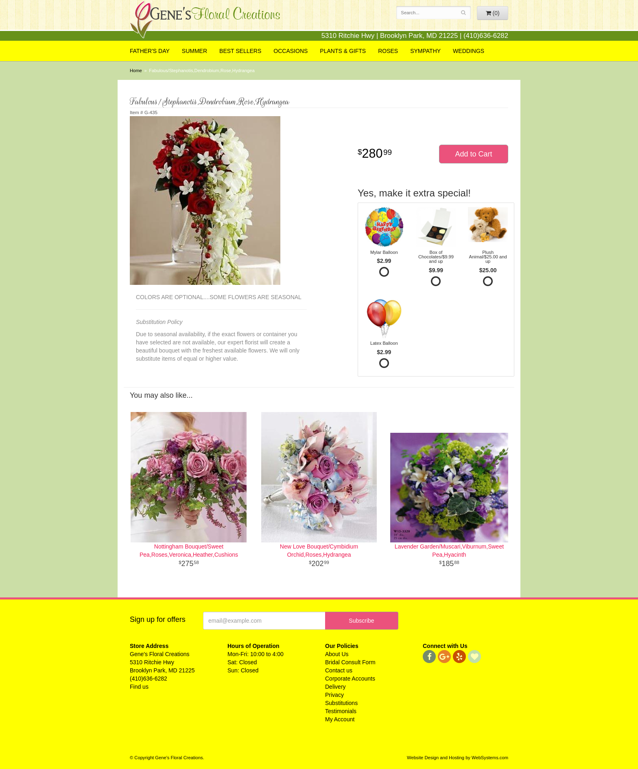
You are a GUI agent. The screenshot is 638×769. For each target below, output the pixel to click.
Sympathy (425, 51)
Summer (194, 51)
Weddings (468, 51)
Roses (388, 51)
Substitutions (341, 703)
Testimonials (340, 711)
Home (136, 70)
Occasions (290, 51)
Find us (139, 686)
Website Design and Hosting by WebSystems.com (457, 757)
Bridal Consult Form (350, 662)
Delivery (335, 686)
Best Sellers (240, 51)
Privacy (334, 695)
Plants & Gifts (343, 51)
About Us (337, 654)
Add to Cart (473, 154)
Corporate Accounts (350, 678)
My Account (339, 719)
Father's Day (150, 51)
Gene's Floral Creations (205, 21)
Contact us (338, 670)
